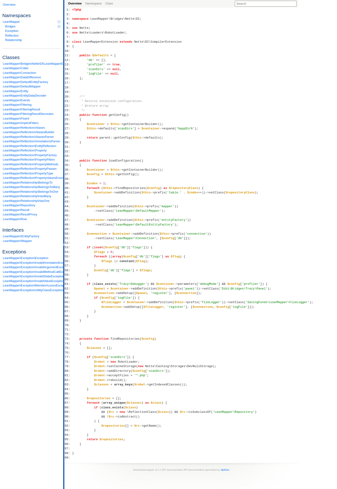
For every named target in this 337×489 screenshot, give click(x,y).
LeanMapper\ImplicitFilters (20, 123)
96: (68, 444)
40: (68, 188)
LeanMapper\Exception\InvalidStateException (32, 276)
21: (68, 101)
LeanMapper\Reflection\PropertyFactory (30, 155)
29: (68, 137)
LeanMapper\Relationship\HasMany (27, 196)
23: (68, 110)
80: (68, 371)
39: (68, 183)
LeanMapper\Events (16, 100)
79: (68, 366)
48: (68, 224)
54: (68, 252)
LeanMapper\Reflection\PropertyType (28, 173)
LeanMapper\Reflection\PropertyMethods (30, 164)
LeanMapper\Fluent (16, 118)
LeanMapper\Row (15, 219)
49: (68, 229)
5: (68, 28)
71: (68, 329)
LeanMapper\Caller (16, 68)
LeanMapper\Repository (19, 205)
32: (68, 151)
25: (68, 119)
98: (68, 453)
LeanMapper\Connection (19, 73)
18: (68, 87)
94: (68, 435)
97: (68, 448)
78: (68, 362)
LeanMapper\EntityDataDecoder (24, 95)
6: (68, 32)
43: (68, 201)
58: (68, 270)
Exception (11, 31)
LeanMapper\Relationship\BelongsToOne (30, 191)
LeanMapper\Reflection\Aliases (24, 127)
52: (68, 243)
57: (68, 265)
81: (68, 375)
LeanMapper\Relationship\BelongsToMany (31, 187)
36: (68, 170)
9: (68, 46)
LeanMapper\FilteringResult (21, 109)
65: (68, 302)
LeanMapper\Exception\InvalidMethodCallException (32, 272)
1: (68, 10)
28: (68, 133)
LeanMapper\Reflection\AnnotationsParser (31, 141)
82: (68, 380)
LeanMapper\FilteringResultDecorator (28, 114)
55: (68, 256)
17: (68, 83)
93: (68, 430)
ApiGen (225, 469)
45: (68, 211)
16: (68, 78)
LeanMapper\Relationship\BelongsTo (27, 182)
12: (68, 60)
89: (68, 412)
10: (68, 51)
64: (68, 298)
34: (68, 160)
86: (68, 398)
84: (68, 389)
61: (68, 284)
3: (68, 19)
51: (68, 238)
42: (68, 197)
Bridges (32, 26)
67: (68, 311)
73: (68, 339)
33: (68, 156)
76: (68, 352)
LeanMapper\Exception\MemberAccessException (32, 285)
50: (68, 234)
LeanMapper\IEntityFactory (21, 236)
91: (68, 421)
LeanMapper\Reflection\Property (25, 150)
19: (68, 92)
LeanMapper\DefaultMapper (22, 86)
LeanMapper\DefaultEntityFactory (25, 82)
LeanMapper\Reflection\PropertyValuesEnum (32, 178)
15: (68, 73)
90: (68, 416)
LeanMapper (31, 21)
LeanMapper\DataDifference (22, 77)
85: (68, 393)
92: (68, 426)
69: (68, 320)
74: (68, 343)
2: (68, 14)
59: (68, 275)
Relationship (13, 40)
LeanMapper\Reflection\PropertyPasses (30, 168)
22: (68, 106)
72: (68, 334)
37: (68, 174)
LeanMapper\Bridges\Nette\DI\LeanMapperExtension (32, 63)
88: (68, 407)
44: (68, 206)
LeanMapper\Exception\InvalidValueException (32, 281)
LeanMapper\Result (16, 210)
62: (68, 288)
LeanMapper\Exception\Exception (25, 258)
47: (68, 220)
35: (68, 165)
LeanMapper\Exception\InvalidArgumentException (32, 267)
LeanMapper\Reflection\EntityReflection (29, 146)
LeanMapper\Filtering (17, 104)
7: (68, 37)
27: (68, 128)
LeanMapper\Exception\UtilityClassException (32, 290)
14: (68, 69)
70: (68, 325)
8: (68, 42)
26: (68, 124)
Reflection (12, 35)
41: (68, 192)
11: (68, 55)
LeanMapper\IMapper (17, 241)
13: (68, 64)
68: (68, 316)
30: (68, 142)
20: (68, 96)
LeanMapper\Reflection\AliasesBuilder (28, 132)
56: (68, 261)
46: (68, 215)
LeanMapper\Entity (15, 91)
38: (68, 179)
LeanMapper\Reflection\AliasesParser (28, 137)
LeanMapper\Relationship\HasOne (26, 201)
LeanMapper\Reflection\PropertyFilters (29, 159)
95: (68, 439)
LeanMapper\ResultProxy (20, 214)
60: (68, 279)
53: (68, 247)
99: (68, 457)
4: (68, 23)
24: (68, 115)
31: (68, 147)
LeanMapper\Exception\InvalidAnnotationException (32, 262)
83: (68, 384)
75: (68, 348)
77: (68, 357)
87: (68, 403)
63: (68, 293)
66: (68, 307)
